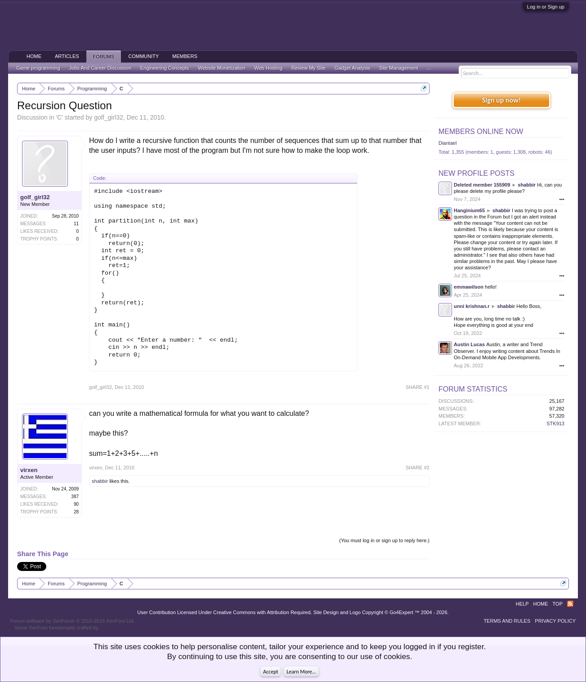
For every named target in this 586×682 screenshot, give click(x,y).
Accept (270, 672)
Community (143, 56)
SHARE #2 (417, 467)
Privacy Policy (555, 621)
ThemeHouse (114, 627)
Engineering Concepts (164, 68)
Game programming (38, 68)
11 (76, 223)
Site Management (398, 68)
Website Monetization (221, 68)
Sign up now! (501, 100)
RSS (570, 604)
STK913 (555, 423)
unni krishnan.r (471, 306)
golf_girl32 (108, 117)
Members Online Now (480, 131)
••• (561, 199)
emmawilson (468, 287)
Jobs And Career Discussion (100, 68)
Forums (104, 56)
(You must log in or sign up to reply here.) (384, 540)
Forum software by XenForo (72, 621)
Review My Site (308, 68)
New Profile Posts (476, 173)
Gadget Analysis (353, 68)
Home (34, 56)
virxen (28, 470)
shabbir (100, 481)
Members (184, 56)
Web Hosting (268, 68)
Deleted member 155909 (482, 184)
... (429, 68)
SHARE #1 (417, 387)
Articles (67, 56)
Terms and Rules (506, 621)
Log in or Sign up (545, 6)
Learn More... (301, 672)
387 (75, 496)
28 (76, 511)
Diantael (447, 143)
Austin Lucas (469, 344)
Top (558, 603)
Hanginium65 (469, 210)
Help (522, 603)
